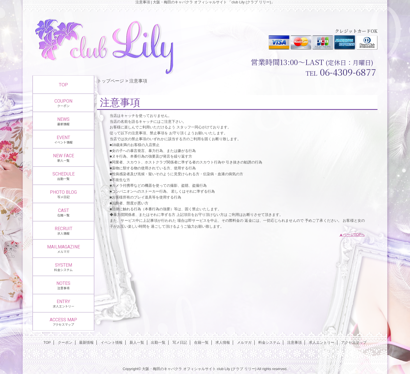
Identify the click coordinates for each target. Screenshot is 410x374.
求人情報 (222, 342)
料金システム (269, 342)
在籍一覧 (201, 342)
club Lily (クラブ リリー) (236, 369)
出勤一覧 (158, 342)
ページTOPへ (354, 234)
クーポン (65, 342)
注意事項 (294, 342)
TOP (63, 84)
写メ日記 (179, 342)
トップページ (110, 80)
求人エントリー (321, 342)
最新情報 (86, 342)
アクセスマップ (354, 342)
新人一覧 (137, 342)
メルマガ (244, 342)
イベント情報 (112, 342)
